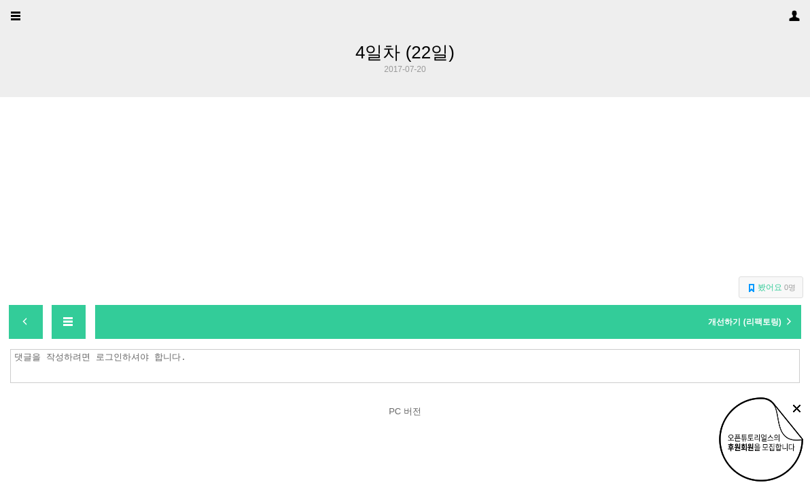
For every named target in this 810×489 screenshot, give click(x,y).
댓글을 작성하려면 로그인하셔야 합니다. (408, 366)
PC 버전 (405, 411)
